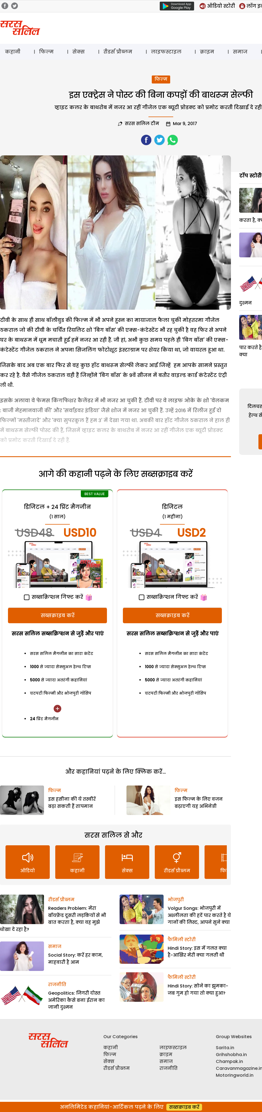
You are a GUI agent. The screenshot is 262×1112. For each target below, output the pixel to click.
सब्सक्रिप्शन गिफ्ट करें (53, 596)
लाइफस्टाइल (166, 51)
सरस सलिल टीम (142, 123)
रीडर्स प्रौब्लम (117, 51)
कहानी (12, 51)
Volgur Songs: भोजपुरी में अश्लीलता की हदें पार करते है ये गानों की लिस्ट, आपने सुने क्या (199, 915)
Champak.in (229, 1061)
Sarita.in (225, 1047)
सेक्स (78, 51)
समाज (240, 51)
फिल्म (46, 51)
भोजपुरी (176, 900)
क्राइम (207, 51)
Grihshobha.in (231, 1054)
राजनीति (57, 984)
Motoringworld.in (234, 1075)
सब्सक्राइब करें (58, 615)
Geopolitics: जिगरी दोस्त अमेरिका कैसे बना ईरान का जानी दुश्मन (76, 1000)
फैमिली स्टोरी (182, 939)
